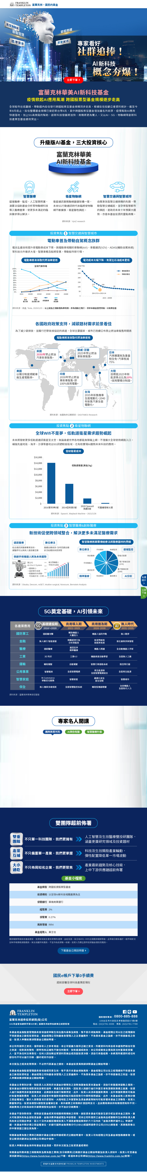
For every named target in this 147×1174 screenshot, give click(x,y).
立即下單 (144, 595)
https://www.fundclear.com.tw (41, 1158)
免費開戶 (144, 577)
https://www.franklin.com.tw (106, 1158)
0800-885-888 (126, 1019)
